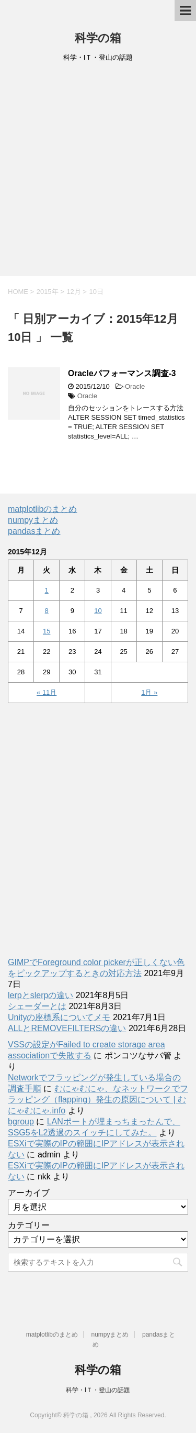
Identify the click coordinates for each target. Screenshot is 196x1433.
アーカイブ (29, 1192)
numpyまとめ (33, 520)
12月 (73, 292)
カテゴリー (29, 1225)
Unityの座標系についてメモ (59, 1017)
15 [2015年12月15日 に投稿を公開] (46, 631)
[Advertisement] (98, 172)
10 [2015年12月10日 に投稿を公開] (97, 611)
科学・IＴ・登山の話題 (98, 1390)
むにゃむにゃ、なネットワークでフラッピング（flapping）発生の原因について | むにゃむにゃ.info (98, 1099)
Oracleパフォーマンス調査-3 (122, 373)
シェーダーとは (37, 1006)
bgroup (21, 1121)
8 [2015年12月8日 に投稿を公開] (47, 611)
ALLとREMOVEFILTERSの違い (67, 1028)
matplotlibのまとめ (42, 509)
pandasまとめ (34, 531)
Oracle (135, 386)
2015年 (48, 292)
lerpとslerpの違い (40, 995)
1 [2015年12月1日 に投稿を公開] (47, 590)
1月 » (149, 692)
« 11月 (46, 692)
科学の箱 (98, 38)
